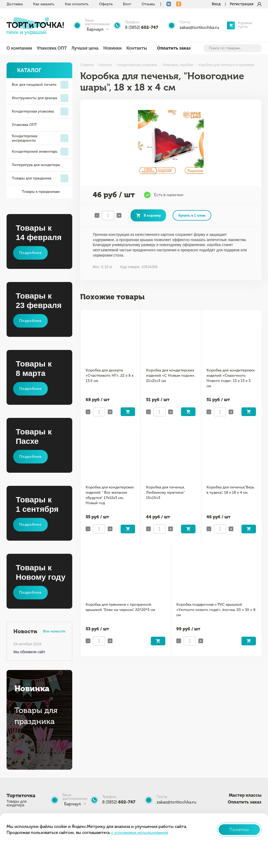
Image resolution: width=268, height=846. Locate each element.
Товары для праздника (40, 178)
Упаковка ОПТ (52, 48)
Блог (127, 4)
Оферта (105, 4)
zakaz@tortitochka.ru (199, 27)
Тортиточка (21, 796)
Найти (257, 48)
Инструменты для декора (40, 98)
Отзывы (148, 4)
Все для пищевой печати (40, 85)
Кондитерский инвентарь (40, 152)
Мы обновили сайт (29, 652)
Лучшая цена (85, 48)
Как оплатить (77, 4)
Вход (216, 4)
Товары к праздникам (36, 191)
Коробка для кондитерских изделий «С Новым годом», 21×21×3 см (170, 375)
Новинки (112, 48)
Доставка (15, 4)
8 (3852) (141, 27)
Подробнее (30, 253)
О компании (19, 48)
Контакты (136, 48)
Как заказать (43, 4)
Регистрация (242, 4)
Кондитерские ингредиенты (40, 138)
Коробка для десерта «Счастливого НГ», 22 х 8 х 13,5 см (109, 375)
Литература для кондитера (36, 165)
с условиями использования (139, 832)
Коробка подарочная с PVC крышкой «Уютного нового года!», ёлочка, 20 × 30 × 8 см (215, 609)
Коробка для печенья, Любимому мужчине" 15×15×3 (165, 492)
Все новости (54, 631)
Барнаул (95, 29)
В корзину (152, 215)
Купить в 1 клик (191, 215)
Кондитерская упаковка (40, 111)
